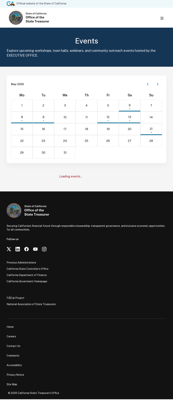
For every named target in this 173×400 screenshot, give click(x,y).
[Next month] (157, 85)
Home (10, 327)
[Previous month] (148, 85)
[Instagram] (44, 250)
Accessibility (14, 365)
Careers (11, 337)
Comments (13, 356)
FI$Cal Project (15, 298)
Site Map (12, 385)
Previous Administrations (21, 263)
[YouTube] (35, 250)
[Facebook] (26, 250)
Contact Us (13, 346)
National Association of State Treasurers (31, 304)
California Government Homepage (27, 282)
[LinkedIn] (17, 250)
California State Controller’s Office (27, 269)
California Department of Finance (27, 275)
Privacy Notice (15, 375)
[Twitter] (9, 250)
